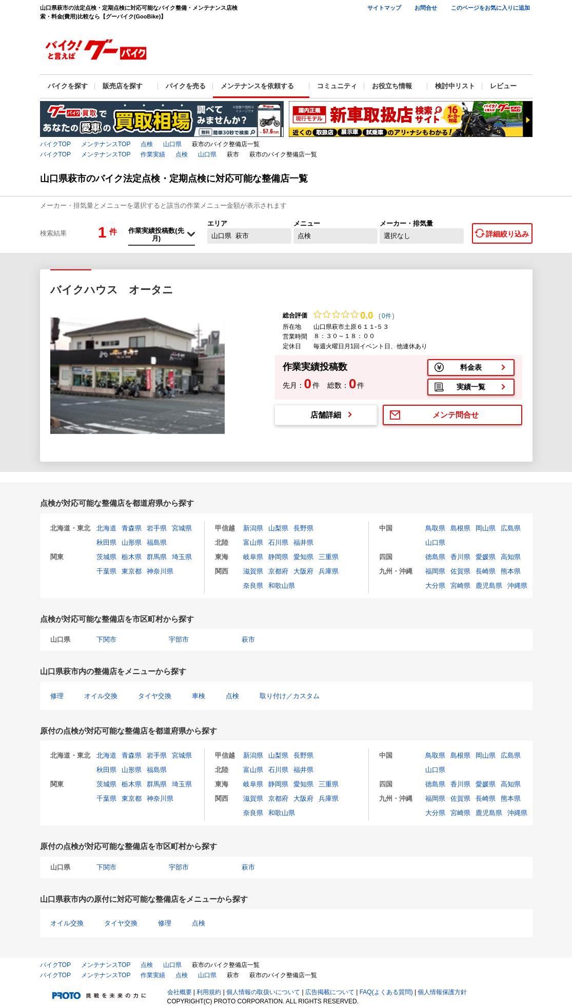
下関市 (106, 639)
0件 (386, 316)
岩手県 (157, 528)
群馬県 (157, 557)
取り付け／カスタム (290, 696)
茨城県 (106, 557)
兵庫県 (329, 571)
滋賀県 (253, 571)
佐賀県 (460, 571)
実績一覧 (471, 387)
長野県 (303, 528)
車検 (198, 696)
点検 (147, 144)
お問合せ (426, 8)
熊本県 (511, 571)
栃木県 (132, 557)
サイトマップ (384, 8)
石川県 (278, 542)
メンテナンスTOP (105, 144)
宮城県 (182, 528)
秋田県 (106, 542)
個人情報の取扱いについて (263, 992)
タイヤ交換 (154, 696)
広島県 (511, 528)
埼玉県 (182, 557)
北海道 (106, 528)
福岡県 (435, 571)
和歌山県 (281, 585)
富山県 (253, 542)
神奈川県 (160, 571)
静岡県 (278, 557)
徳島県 (435, 557)
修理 (57, 696)
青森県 (132, 528)
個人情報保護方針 (442, 992)
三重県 (329, 557)
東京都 (132, 571)
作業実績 (153, 154)
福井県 (303, 542)
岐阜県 (253, 557)
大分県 (435, 585)
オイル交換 (100, 696)
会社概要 (179, 992)
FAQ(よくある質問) (386, 992)
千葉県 (106, 571)
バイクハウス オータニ (111, 289)
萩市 (248, 639)
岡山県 (486, 528)
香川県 (460, 557)
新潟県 (253, 528)
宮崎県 (460, 585)
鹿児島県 (489, 585)
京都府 (278, 571)
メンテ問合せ (455, 414)
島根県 (460, 528)
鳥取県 (435, 528)
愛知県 (303, 557)
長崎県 (486, 571)
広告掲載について (329, 992)
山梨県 (278, 528)
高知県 (511, 557)
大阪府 (303, 571)
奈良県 (253, 585)
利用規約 (208, 992)
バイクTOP (55, 144)
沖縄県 (517, 585)
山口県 (172, 144)
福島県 (157, 542)
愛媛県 (486, 557)
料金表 (471, 367)
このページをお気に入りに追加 (490, 8)
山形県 (132, 542)
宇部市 (179, 639)
